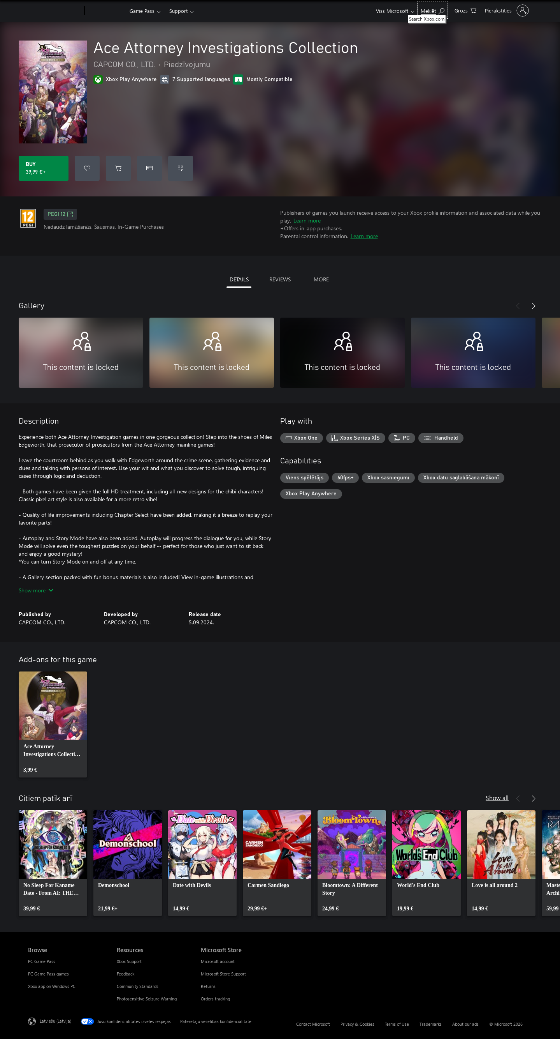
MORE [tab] (321, 279)
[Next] (533, 305)
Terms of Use (397, 1024)
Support (178, 10)
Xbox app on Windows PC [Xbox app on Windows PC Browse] (51, 986)
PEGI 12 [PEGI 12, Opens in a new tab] (60, 214)
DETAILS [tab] (239, 279)
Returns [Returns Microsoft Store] (208, 986)
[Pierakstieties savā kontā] (506, 10)
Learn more (307, 220)
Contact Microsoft (313, 1024)
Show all (497, 797)
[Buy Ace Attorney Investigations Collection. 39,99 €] (43, 168)
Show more (36, 590)
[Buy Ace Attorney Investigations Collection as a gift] (149, 168)
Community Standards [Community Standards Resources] (137, 986)
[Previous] (518, 305)
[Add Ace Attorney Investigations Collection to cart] (118, 168)
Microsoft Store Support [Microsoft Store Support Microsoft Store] (223, 973)
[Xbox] (106, 10)
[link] (53, 724)
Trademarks (431, 1024)
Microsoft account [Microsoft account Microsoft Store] (218, 961)
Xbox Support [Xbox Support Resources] (129, 961)
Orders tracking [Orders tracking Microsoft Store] (215, 998)
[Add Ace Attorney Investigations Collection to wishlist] (87, 168)
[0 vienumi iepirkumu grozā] (465, 10)
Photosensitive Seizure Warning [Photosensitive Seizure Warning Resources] (147, 998)
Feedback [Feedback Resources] (125, 973)
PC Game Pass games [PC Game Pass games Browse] (48, 973)
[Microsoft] (54, 10)
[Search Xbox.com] (432, 10)
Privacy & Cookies (357, 1024)
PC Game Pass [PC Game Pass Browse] (41, 961)
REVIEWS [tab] (280, 279)
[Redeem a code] (180, 168)
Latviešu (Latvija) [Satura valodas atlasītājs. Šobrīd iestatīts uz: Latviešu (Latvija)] (55, 1020)
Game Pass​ (142, 10)
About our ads (465, 1024)
